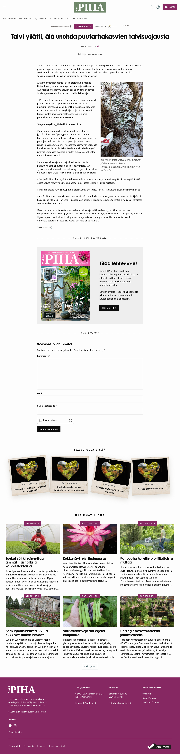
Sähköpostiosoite (47, 405)
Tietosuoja (28, 746)
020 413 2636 (81, 693)
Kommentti (43, 356)
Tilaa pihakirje (15, 732)
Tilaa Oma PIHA (109, 307)
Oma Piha (7, 19)
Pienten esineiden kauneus (151, 489)
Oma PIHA (97, 54)
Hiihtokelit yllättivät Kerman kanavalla (110, 490)
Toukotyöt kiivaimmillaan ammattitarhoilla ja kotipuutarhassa (26, 562)
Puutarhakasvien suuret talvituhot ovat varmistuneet (69, 489)
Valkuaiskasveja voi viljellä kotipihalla (84, 633)
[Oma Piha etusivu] (90, 7)
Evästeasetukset (57, 746)
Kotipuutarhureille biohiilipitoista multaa (146, 560)
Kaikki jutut (90, 666)
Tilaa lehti (170, 6)
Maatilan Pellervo (150, 702)
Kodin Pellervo (149, 698)
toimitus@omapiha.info (120, 703)
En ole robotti (50, 420)
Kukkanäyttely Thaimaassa (84, 558)
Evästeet (41, 746)
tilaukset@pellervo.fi (85, 703)
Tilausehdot (14, 746)
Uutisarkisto (30, 19)
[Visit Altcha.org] (70, 420)
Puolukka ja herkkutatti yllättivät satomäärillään (30, 489)
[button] (5, 7)
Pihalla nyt (17, 19)
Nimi (40, 393)
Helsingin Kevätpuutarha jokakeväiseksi (140, 633)
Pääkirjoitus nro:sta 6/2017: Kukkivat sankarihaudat (27, 633)
